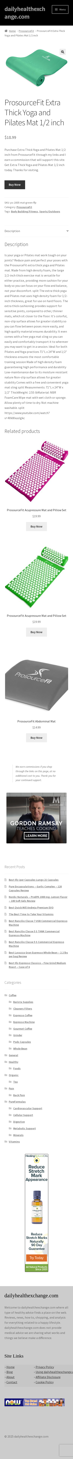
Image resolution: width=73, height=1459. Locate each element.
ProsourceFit (26, 31)
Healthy (13, 1062)
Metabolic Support (24, 1128)
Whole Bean (20, 1048)
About (10, 1377)
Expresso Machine (24, 1022)
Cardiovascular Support (27, 1108)
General (13, 1055)
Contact (11, 1382)
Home (12, 31)
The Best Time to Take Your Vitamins (31, 914)
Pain (11, 1088)
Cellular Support (23, 1115)
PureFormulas (17, 1101)
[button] (63, 52)
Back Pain (19, 1095)
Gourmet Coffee (22, 1028)
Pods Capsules (22, 1042)
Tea (15, 1082)
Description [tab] (12, 231)
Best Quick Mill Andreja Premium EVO (31, 907)
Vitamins (14, 1141)
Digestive (19, 1121)
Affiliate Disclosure (48, 1377)
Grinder (17, 1035)
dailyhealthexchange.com (24, 12)
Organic (13, 1075)
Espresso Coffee (22, 1015)
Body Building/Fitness (24, 211)
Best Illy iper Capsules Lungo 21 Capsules (34, 880)
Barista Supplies (23, 1002)
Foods (17, 1068)
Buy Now (15, 184)
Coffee (12, 995)
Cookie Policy (45, 1382)
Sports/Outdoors (49, 211)
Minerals (18, 1135)
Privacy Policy (45, 1367)
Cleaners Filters (22, 1008)
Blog (9, 1372)
